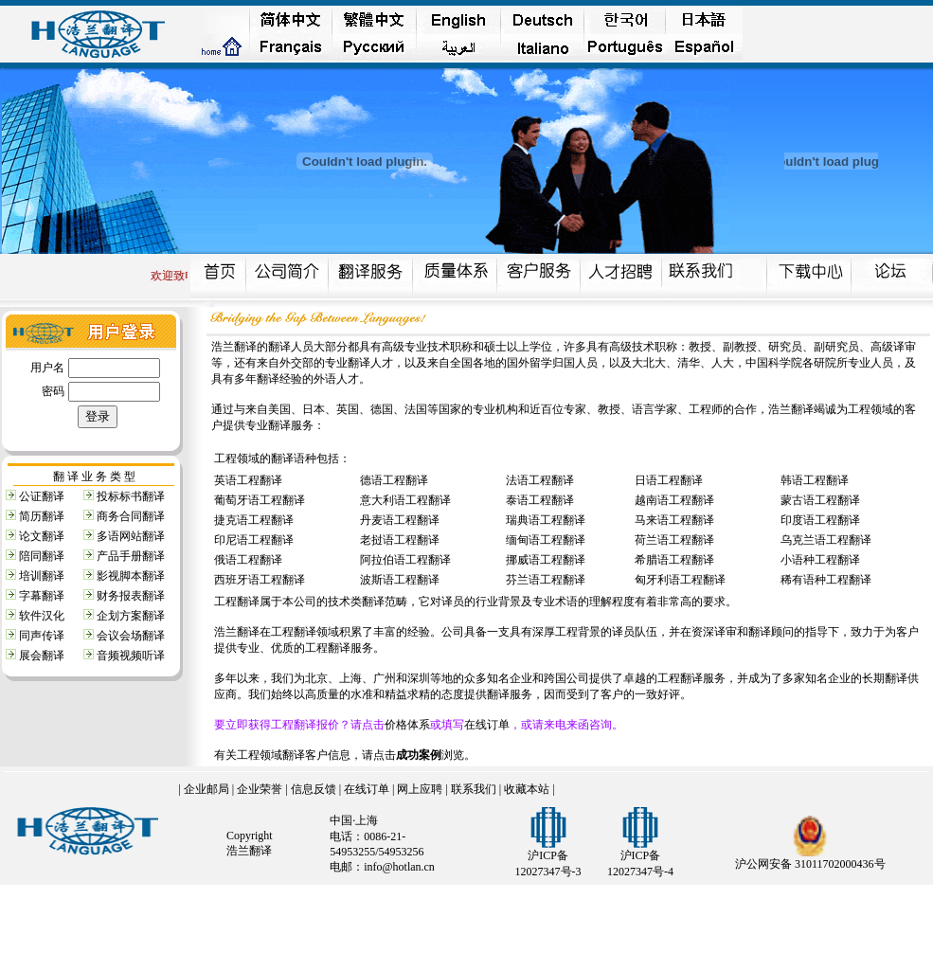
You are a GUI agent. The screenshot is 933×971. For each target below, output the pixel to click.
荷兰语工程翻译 (674, 540)
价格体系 (407, 724)
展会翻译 (41, 655)
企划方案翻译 (131, 615)
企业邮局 (206, 789)
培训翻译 (41, 576)
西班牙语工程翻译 (259, 579)
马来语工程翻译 (674, 520)
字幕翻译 (41, 595)
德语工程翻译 (394, 480)
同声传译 (41, 635)
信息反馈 (313, 789)
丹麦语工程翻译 (400, 520)
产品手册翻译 (131, 556)
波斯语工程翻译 (400, 579)
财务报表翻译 (131, 595)
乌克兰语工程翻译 (825, 540)
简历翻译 (41, 516)
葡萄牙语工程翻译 (259, 500)
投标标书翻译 (131, 496)
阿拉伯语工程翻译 (405, 559)
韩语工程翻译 (814, 480)
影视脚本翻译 (131, 576)
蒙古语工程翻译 (820, 500)
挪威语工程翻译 (545, 559)
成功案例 (418, 755)
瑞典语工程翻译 (545, 520)
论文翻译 (41, 536)
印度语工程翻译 (820, 520)
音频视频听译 (131, 655)
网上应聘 (419, 789)
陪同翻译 (41, 556)
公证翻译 (41, 496)
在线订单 (487, 724)
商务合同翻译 (131, 516)
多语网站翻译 (131, 536)
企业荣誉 (259, 789)
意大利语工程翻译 (405, 500)
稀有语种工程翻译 (825, 579)
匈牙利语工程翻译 (680, 579)
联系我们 (473, 789)
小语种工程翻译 (820, 559)
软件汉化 (41, 615)
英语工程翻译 (248, 480)
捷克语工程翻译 (254, 520)
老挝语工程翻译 (400, 540)
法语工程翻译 (540, 480)
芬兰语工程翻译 (545, 579)
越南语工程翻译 (674, 500)
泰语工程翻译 (540, 500)
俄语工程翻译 (248, 559)
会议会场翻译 (131, 635)
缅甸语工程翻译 (545, 540)
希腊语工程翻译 (674, 559)
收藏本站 (526, 789)
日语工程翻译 (669, 480)
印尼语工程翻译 (254, 540)
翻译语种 (293, 458)
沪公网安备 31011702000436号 (810, 864)
